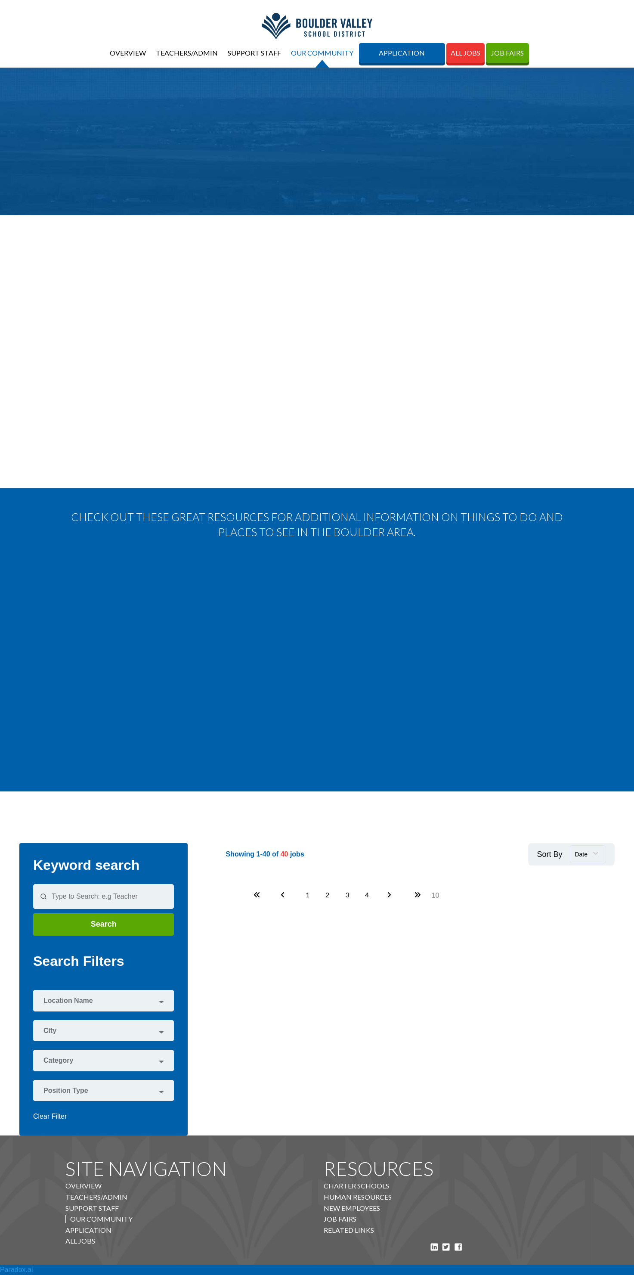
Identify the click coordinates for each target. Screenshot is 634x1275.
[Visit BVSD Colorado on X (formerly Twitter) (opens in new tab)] (446, 1246)
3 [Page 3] (347, 894)
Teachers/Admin (187, 53)
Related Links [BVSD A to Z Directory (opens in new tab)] (349, 1230)
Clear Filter (50, 1116)
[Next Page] (390, 895)
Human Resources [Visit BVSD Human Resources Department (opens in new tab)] (358, 1197)
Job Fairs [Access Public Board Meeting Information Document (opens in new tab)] (340, 1219)
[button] (103, 1000)
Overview (128, 53)
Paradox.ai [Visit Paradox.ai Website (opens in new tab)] (16, 1269)
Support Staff (254, 53)
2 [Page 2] (327, 894)
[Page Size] (435, 895)
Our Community (322, 53)
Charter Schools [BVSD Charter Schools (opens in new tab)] (356, 1186)
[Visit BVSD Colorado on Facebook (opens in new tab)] (458, 1246)
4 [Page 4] (367, 894)
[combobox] (588, 854)
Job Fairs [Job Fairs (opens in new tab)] (507, 53)
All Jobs (465, 53)
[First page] (257, 895)
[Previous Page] (284, 895)
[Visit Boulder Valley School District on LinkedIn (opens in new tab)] (434, 1246)
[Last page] (417, 895)
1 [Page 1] (307, 894)
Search (104, 924)
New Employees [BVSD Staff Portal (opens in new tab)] (352, 1208)
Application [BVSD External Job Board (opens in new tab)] (402, 53)
